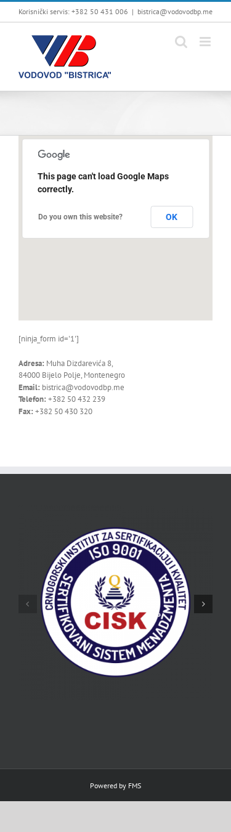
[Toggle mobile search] (181, 41)
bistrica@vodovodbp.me (175, 11)
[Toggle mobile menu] (206, 41)
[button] (27, 604)
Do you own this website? (80, 217)
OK (171, 217)
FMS (134, 785)
